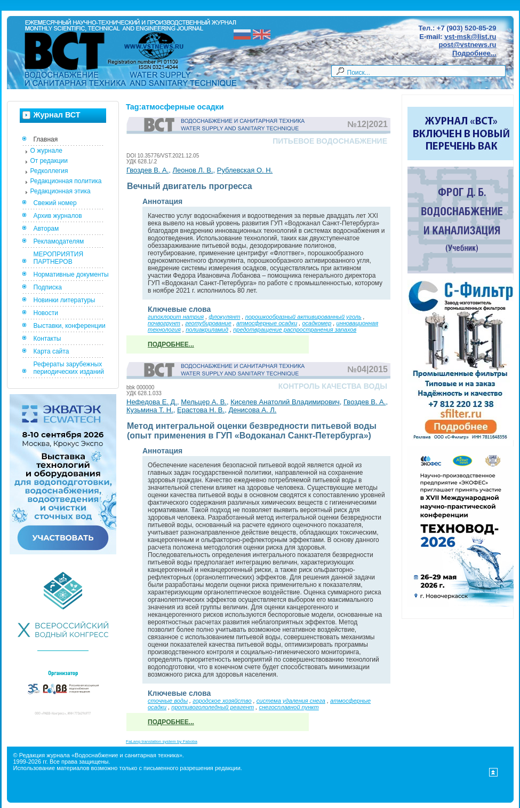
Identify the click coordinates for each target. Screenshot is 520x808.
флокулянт (224, 316)
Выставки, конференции (70, 326)
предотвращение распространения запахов (294, 329)
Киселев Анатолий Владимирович (285, 402)
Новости (46, 313)
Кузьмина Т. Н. (149, 410)
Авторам (46, 228)
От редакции (49, 160)
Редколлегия (49, 171)
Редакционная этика (60, 191)
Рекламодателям (59, 241)
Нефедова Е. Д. (151, 402)
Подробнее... (474, 53)
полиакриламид (207, 329)
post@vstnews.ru (467, 45)
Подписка (48, 287)
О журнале (46, 150)
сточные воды (168, 700)
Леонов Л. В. (193, 170)
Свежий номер (55, 203)
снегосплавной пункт (288, 707)
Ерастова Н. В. (201, 410)
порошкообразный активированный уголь (303, 316)
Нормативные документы (71, 274)
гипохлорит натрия (176, 316)
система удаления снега (291, 700)
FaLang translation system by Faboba (161, 741)
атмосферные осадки (266, 323)
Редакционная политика (66, 181)
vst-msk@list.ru (470, 37)
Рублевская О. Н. (245, 170)
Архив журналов (58, 215)
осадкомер (316, 323)
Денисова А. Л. (252, 410)
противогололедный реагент (212, 707)
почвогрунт (164, 323)
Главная (46, 139)
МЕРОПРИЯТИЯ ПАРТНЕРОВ (59, 257)
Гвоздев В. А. (147, 170)
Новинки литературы (64, 300)
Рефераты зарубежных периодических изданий (69, 367)
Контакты (47, 338)
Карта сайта (51, 351)
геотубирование (208, 323)
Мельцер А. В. (204, 402)
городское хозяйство (222, 700)
